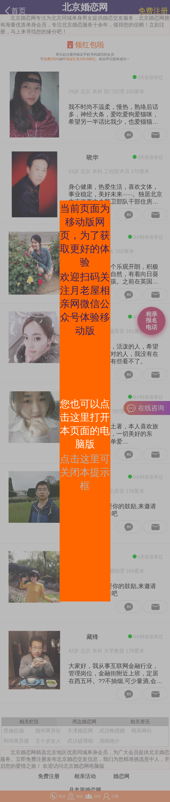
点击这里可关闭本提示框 (85, 472)
